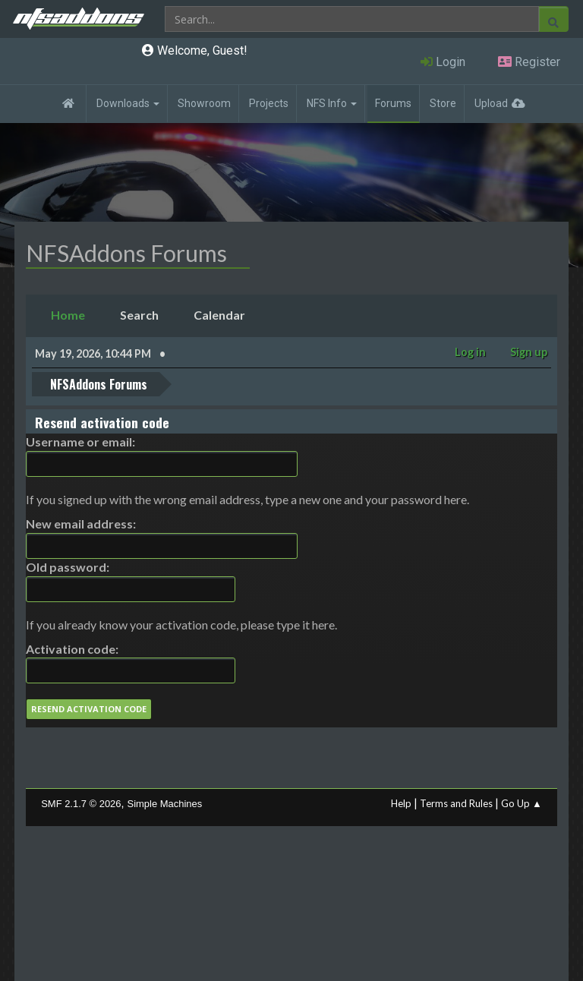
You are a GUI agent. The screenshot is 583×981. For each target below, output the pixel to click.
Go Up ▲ (521, 803)
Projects (268, 103)
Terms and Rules (456, 803)
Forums (393, 103)
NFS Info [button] (332, 103)
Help (401, 803)
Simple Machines (165, 803)
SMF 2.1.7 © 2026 (81, 803)
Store (443, 103)
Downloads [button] (127, 103)
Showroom (204, 103)
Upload (491, 103)
